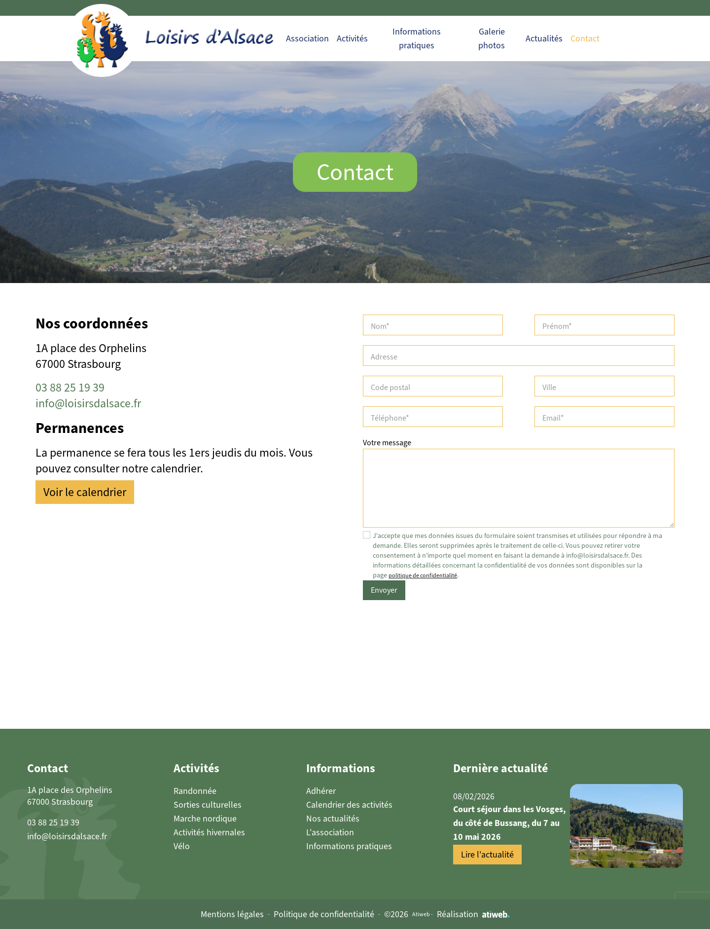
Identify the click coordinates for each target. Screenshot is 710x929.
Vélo (182, 846)
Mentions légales (232, 914)
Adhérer (321, 791)
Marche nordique (205, 818)
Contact (585, 38)
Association (307, 38)
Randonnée (195, 791)
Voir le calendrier (84, 492)
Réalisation (473, 914)
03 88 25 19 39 (70, 387)
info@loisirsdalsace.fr (88, 403)
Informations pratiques (349, 846)
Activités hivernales (209, 832)
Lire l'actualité (487, 854)
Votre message (387, 442)
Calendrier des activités (349, 805)
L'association (330, 832)
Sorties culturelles (208, 805)
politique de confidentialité (423, 575)
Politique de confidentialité (324, 914)
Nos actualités (332, 818)
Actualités (544, 38)
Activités (352, 38)
